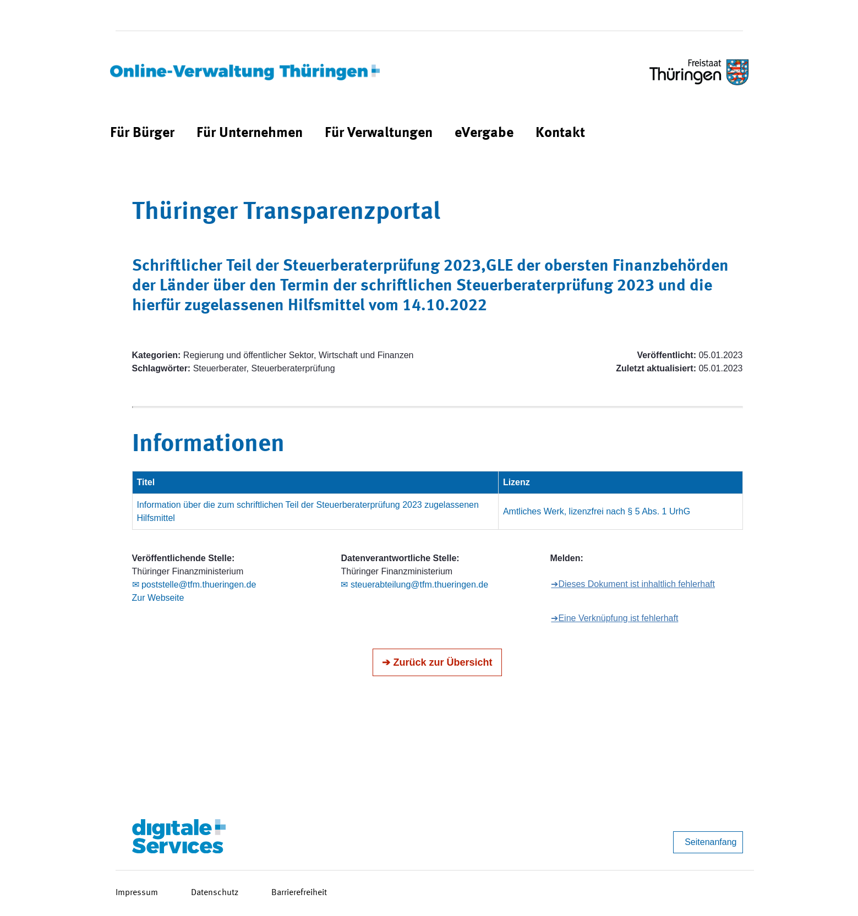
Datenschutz (214, 892)
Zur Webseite (158, 597)
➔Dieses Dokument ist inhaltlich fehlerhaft (633, 584)
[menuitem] (142, 133)
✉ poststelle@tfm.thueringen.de (194, 584)
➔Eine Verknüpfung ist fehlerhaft (614, 618)
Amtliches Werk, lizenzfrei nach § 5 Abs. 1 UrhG (596, 511)
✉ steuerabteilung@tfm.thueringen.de (414, 584)
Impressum (137, 892)
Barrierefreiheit (299, 892)
